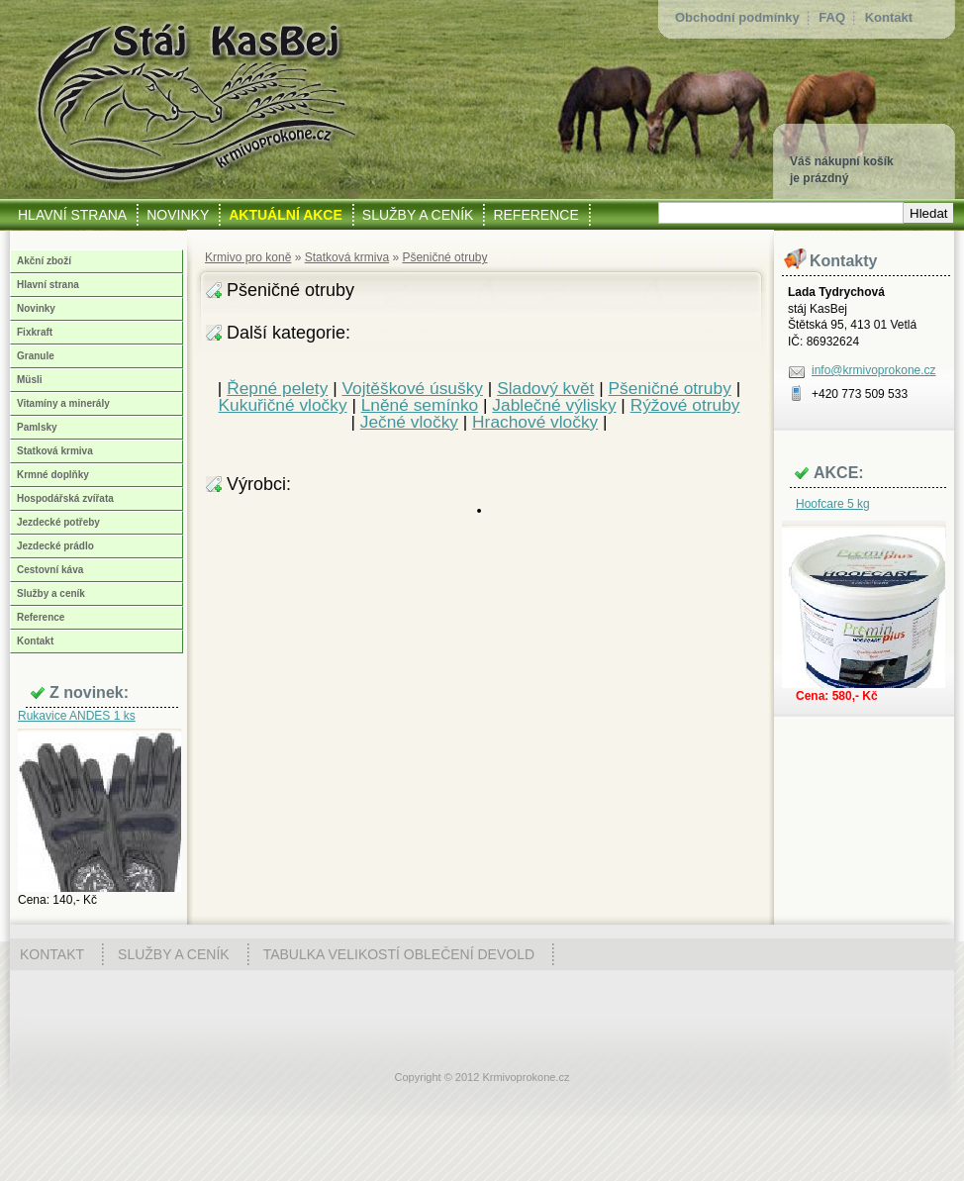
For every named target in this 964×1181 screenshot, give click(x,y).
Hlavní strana (48, 284)
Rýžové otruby (685, 405)
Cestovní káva (50, 569)
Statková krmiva (347, 257)
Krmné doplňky (53, 474)
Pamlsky (37, 427)
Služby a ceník (51, 593)
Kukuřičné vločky (283, 405)
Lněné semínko (420, 405)
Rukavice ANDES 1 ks (77, 716)
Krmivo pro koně (248, 257)
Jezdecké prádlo (55, 546)
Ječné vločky (409, 422)
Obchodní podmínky (737, 17)
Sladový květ (545, 388)
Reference (40, 617)
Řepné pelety (277, 388)
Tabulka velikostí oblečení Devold (398, 954)
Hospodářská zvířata (65, 498)
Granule (35, 355)
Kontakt (889, 17)
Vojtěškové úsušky (412, 388)
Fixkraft (34, 332)
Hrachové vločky (535, 422)
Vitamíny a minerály (63, 403)
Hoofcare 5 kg (833, 504)
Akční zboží (44, 260)
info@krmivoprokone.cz (874, 370)
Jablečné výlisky (554, 405)
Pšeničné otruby (444, 257)
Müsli (30, 379)
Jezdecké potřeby (58, 522)
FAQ (832, 17)
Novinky (36, 308)
